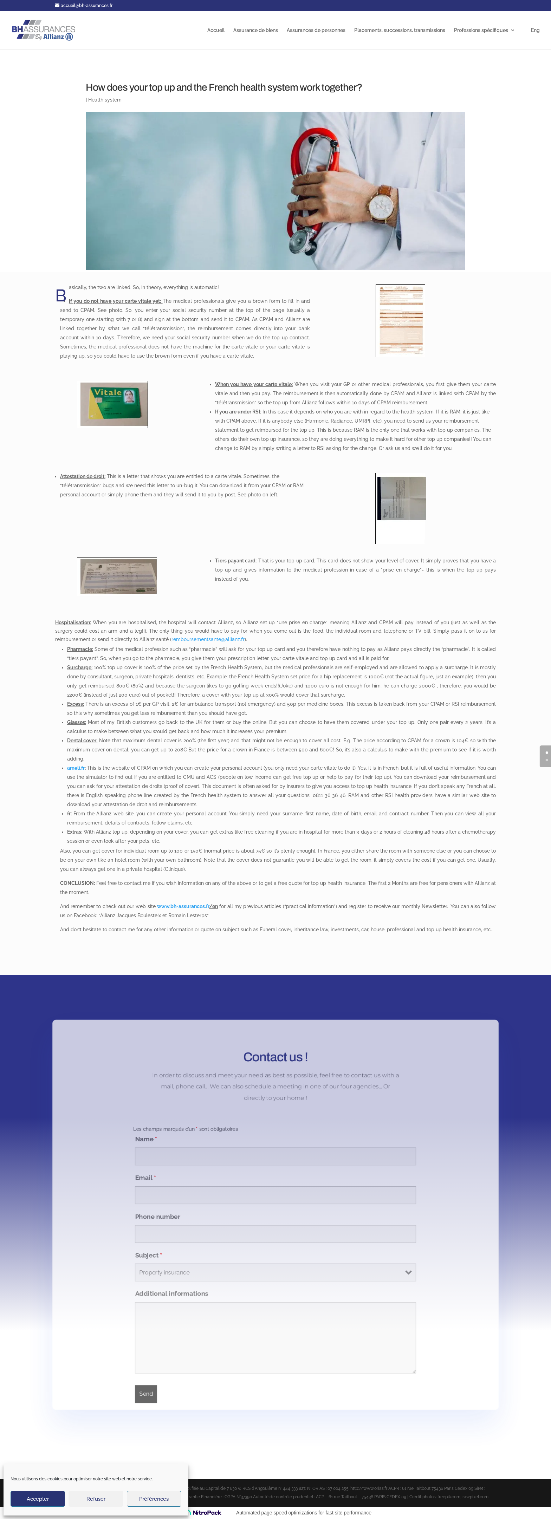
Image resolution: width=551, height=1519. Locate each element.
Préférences (154, 1499)
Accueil (216, 30)
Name (141, 1136)
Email (141, 1176)
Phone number (153, 1216)
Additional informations (168, 1296)
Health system (105, 100)
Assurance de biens (255, 30)
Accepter (38, 1499)
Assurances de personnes (316, 30)
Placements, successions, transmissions (399, 30)
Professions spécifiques (481, 30)
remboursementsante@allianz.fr (208, 639)
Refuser (95, 1499)
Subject (144, 1256)
